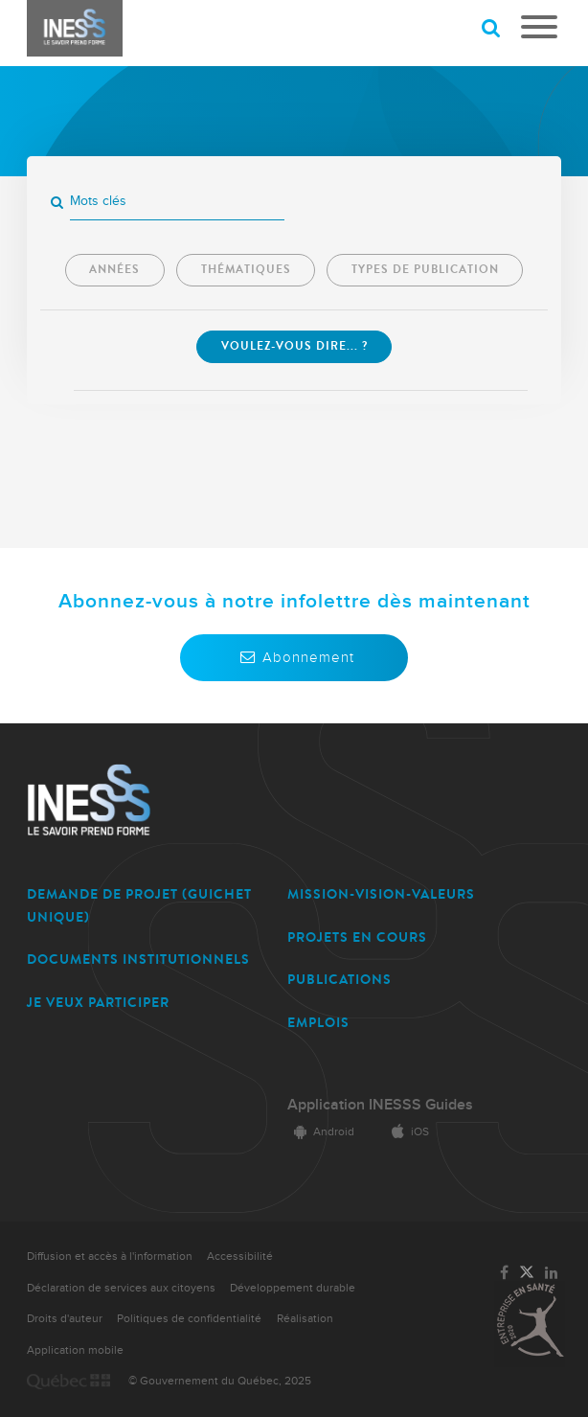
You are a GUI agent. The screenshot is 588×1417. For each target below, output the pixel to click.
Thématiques (246, 269)
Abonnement (294, 657)
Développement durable (292, 1288)
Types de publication (425, 269)
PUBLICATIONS (339, 980)
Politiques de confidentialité (189, 1319)
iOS (407, 1132)
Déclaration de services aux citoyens (121, 1288)
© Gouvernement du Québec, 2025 (219, 1381)
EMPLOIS (318, 1023)
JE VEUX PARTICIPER (98, 1003)
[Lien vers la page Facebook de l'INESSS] (504, 1274)
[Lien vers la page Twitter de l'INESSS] (526, 1273)
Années (114, 269)
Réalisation (305, 1319)
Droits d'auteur (64, 1319)
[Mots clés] (177, 201)
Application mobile (75, 1350)
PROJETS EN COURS (357, 937)
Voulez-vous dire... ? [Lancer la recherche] (294, 345)
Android (320, 1132)
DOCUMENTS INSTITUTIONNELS (138, 959)
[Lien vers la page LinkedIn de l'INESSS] (551, 1274)
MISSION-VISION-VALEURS (381, 894)
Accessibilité (240, 1256)
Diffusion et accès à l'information (109, 1256)
